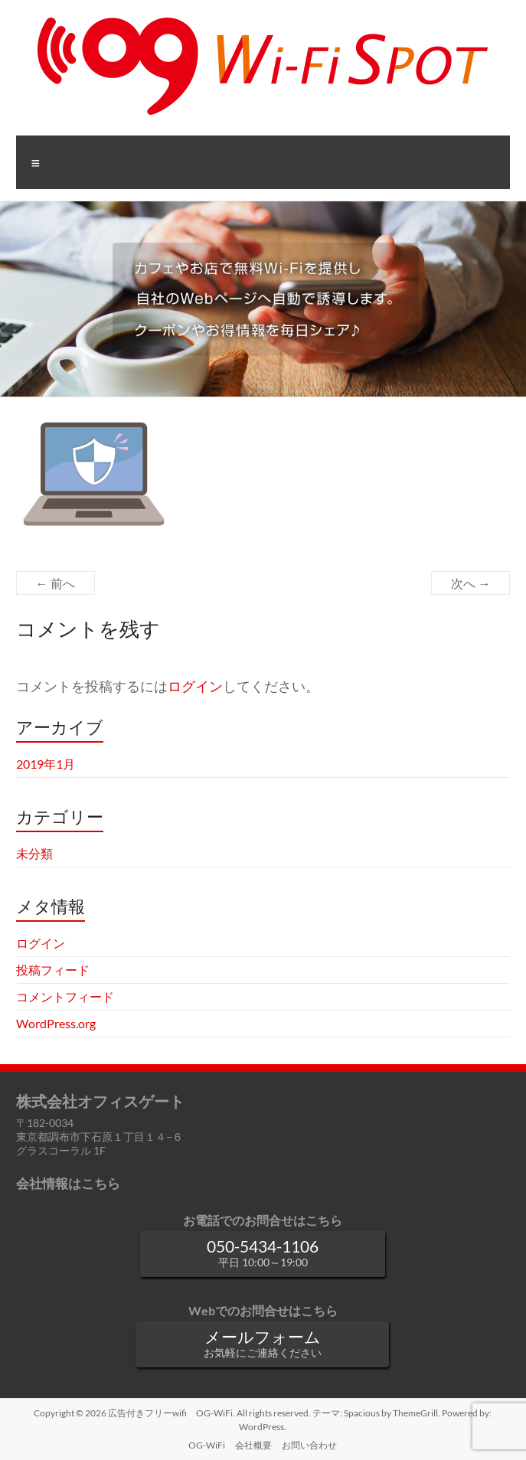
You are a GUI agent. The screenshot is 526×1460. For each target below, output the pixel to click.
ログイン (195, 686)
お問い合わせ (309, 1445)
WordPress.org (56, 1023)
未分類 (34, 853)
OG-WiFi (206, 1445)
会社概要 (253, 1445)
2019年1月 (45, 763)
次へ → (470, 583)
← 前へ (55, 583)
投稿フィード (53, 969)
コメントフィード (65, 996)
